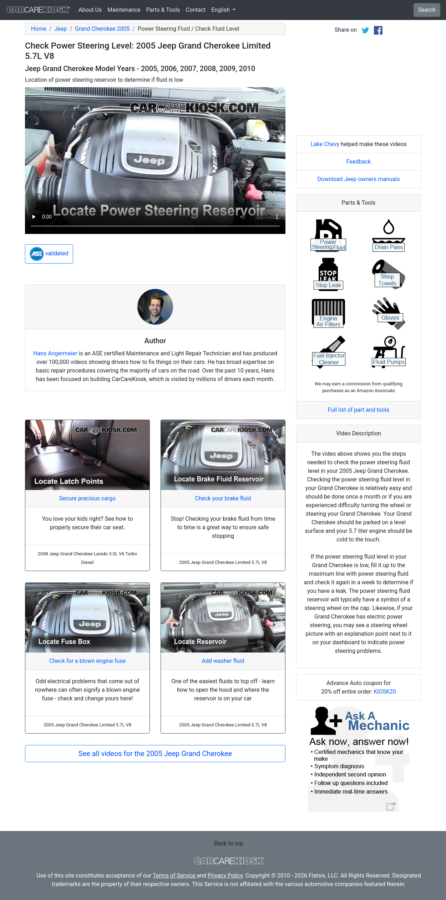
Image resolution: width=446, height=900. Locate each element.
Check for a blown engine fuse (87, 661)
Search (427, 9)
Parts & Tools (163, 9)
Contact (196, 9)
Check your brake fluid (223, 498)
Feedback (358, 161)
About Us (90, 9)
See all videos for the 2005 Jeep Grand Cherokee (155, 753)
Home (38, 28)
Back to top (228, 843)
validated (49, 254)
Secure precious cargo (87, 498)
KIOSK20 (385, 691)
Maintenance (123, 9)
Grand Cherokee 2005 (102, 28)
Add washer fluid (223, 661)
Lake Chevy (324, 144)
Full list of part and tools (358, 409)
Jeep (61, 28)
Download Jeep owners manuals (358, 179)
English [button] (221, 9)
